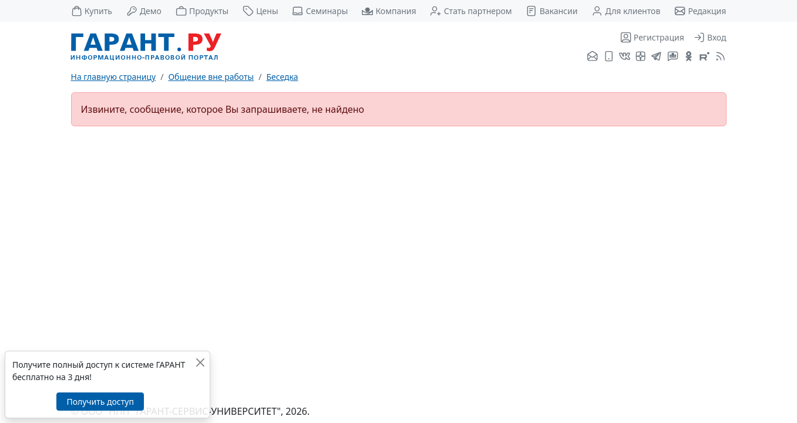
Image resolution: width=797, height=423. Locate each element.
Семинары (320, 10)
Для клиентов (625, 10)
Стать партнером (471, 10)
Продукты (202, 10)
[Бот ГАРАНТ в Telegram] (673, 57)
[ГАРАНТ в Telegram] (656, 57)
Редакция (700, 10)
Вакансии (551, 10)
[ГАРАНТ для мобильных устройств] (609, 57)
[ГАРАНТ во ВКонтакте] (625, 57)
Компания (389, 10)
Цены (260, 10)
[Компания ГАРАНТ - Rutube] (704, 57)
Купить (91, 10)
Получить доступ (99, 401)
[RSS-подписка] (719, 57)
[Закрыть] (200, 362)
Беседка (282, 76)
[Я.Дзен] (640, 57)
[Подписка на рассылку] (592, 57)
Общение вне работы (211, 76)
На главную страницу (113, 76)
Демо (144, 10)
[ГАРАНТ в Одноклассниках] (689, 57)
